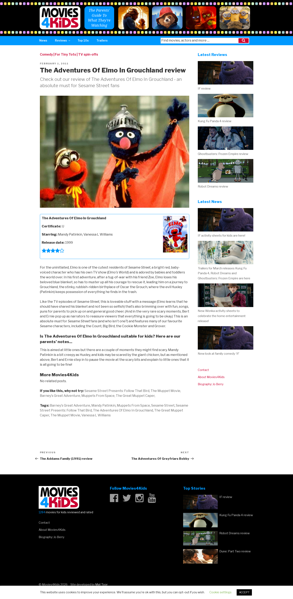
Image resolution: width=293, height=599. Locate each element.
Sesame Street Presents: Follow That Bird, (117, 391)
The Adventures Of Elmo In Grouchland (123, 410)
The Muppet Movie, (166, 391)
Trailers (102, 40)
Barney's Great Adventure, (60, 396)
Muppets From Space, (98, 396)
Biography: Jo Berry (210, 384)
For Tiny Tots (65, 54)
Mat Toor (101, 584)
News (43, 40)
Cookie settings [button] (220, 592)
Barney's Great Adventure (70, 405)
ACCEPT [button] (244, 592)
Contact (203, 370)
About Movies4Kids (211, 377)
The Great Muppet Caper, (135, 396)
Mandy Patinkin (103, 405)
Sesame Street (163, 405)
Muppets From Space (133, 405)
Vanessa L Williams (96, 415)
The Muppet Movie (65, 415)
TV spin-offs (88, 54)
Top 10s (83, 40)
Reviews (63, 40)
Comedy (46, 54)
